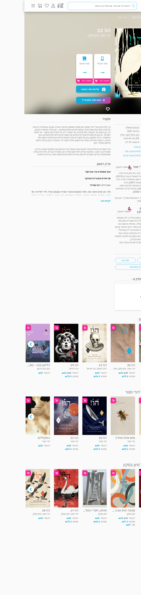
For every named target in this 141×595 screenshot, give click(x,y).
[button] (69, 100)
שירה (95, 17)
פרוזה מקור (112, 17)
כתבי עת (101, 260)
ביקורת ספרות (123, 260)
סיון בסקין (68, 35)
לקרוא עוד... (80, 201)
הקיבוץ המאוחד (108, 127)
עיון (128, 17)
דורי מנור (81, 35)
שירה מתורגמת (112, 267)
